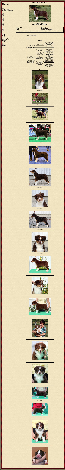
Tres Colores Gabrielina (6, 9)
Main (3, 6)
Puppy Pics (4, 40)
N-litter (3, 23)
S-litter (3, 27)
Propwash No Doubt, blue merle (39, 50)
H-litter (3, 18)
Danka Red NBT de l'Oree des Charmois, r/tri (49, 58)
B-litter (3, 13)
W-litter (3, 31)
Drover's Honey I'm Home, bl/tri (39, 64)
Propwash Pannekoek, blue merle (49, 46)
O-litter (3, 24)
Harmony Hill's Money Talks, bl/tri (49, 44)
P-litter (3, 25)
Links (3, 43)
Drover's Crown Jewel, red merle (49, 66)
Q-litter (3, 26)
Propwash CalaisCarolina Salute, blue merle (49, 49)
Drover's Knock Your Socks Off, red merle (30, 62)
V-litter (3, 30)
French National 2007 (5, 39)
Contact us (4, 45)
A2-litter (3, 34)
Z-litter (3, 33)
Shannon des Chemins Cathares (7, 10)
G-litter (3, 17)
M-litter (3, 22)
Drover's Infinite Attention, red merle (39, 58)
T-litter (3, 28)
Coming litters (4, 41)
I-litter (3, 19)
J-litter (3, 20)
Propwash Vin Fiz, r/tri (40, 45)
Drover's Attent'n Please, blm (49, 55)
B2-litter (3, 35)
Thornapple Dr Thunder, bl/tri (49, 61)
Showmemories (4, 37)
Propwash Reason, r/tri (49, 51)
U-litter (3, 29)
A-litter (3, 12)
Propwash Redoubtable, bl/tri (30, 48)
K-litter (3, 21)
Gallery (3, 44)
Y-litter (3, 32)
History (3, 8)
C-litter (3, 14)
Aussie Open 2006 (5, 38)
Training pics (4, 36)
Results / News (4, 7)
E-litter (3, 16)
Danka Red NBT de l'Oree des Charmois (9, 11)
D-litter (3, 15)
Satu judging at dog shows (6, 42)
